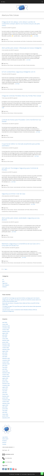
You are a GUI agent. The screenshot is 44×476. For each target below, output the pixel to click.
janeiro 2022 (5, 381)
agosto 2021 (5, 387)
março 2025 (5, 338)
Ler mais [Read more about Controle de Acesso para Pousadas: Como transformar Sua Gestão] (38, 132)
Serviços (4, 442)
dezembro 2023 (6, 358)
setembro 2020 (6, 403)
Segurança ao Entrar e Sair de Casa (13, 194)
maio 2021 (4, 390)
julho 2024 (4, 353)
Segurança (5, 39)
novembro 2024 (6, 346)
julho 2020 (4, 407)
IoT (4, 159)
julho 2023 (4, 365)
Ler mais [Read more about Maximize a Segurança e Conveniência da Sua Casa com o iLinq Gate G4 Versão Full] (24, 257)
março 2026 (5, 324)
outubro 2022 (5, 374)
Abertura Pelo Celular (8, 41)
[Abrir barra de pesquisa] (42, 2)
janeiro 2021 (5, 398)
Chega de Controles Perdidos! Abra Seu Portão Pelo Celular (21, 96)
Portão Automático (37, 41)
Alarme (15, 209)
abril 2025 (4, 336)
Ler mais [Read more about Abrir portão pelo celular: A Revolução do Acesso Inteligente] (28, 60)
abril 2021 (4, 392)
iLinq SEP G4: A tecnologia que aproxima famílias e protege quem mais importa (20, 298)
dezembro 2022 (6, 372)
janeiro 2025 (5, 342)
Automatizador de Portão (20, 41)
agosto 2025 (5, 333)
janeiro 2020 (5, 416)
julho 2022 (4, 380)
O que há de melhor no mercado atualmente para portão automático (21, 145)
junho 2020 (5, 408)
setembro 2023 (6, 363)
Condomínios (29, 41)
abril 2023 (4, 369)
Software (4, 286)
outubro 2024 (5, 347)
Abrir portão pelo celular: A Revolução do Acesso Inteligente (21, 48)
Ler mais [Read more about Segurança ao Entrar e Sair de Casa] (33, 204)
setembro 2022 (6, 376)
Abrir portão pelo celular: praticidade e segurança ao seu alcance (21, 219)
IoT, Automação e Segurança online (27, 474)
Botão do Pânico (34, 209)
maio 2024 (4, 354)
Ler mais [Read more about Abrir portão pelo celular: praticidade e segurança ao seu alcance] (14, 231)
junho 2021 (5, 389)
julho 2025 (4, 335)
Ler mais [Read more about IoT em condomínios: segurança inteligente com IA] (17, 83)
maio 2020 (4, 410)
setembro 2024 (6, 349)
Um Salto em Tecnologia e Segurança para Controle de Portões (20, 169)
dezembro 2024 (6, 344)
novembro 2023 (6, 360)
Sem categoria (5, 285)
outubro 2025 (5, 329)
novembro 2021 (6, 385)
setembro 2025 (6, 331)
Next (6, 269)
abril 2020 (4, 412)
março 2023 (5, 371)
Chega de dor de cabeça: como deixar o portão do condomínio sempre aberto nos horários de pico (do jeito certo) (21, 23)
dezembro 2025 (6, 326)
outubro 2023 (5, 362)
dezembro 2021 (6, 383)
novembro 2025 (6, 328)
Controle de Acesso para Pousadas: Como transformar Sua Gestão (21, 120)
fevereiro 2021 (5, 396)
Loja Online (5, 437)
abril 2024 (4, 356)
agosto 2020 (5, 405)
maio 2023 (4, 367)
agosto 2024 (5, 351)
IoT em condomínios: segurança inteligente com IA (18, 72)
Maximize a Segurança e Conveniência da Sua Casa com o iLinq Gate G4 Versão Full (21, 244)
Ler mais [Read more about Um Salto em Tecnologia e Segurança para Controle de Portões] (13, 181)
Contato (4, 444)
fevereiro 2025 (5, 340)
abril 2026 (4, 322)
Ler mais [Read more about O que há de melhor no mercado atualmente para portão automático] (37, 156)
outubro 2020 (5, 401)
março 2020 (5, 414)
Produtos (4, 440)
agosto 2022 (5, 378)
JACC (3, 281)
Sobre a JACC (5, 438)
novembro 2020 (6, 399)
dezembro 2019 (6, 417)
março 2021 (5, 394)
